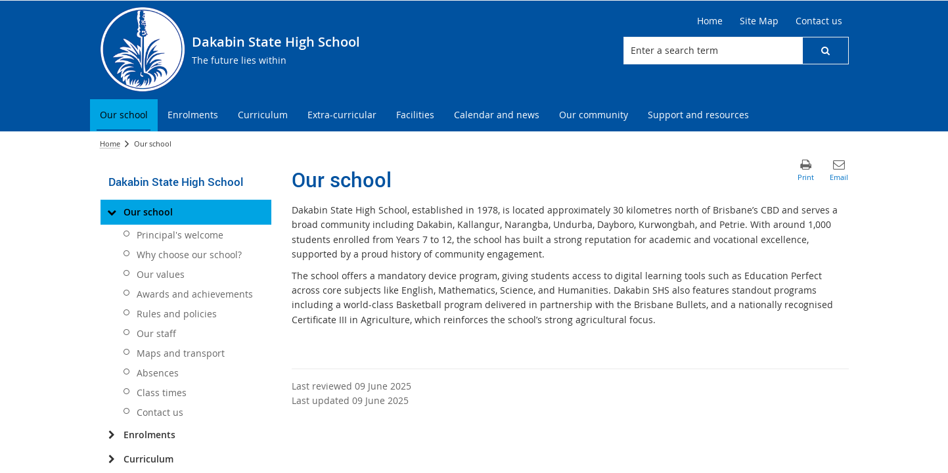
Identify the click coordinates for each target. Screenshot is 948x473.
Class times (162, 392)
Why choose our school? (189, 254)
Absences (158, 373)
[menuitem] (124, 115)
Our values (161, 274)
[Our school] (112, 212)
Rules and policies (177, 313)
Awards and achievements (195, 294)
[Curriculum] (112, 459)
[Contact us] (819, 21)
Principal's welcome (180, 235)
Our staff (156, 333)
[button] (825, 50)
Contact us (160, 412)
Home (110, 143)
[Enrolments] (112, 435)
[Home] (709, 21)
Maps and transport (181, 353)
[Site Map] (759, 21)
